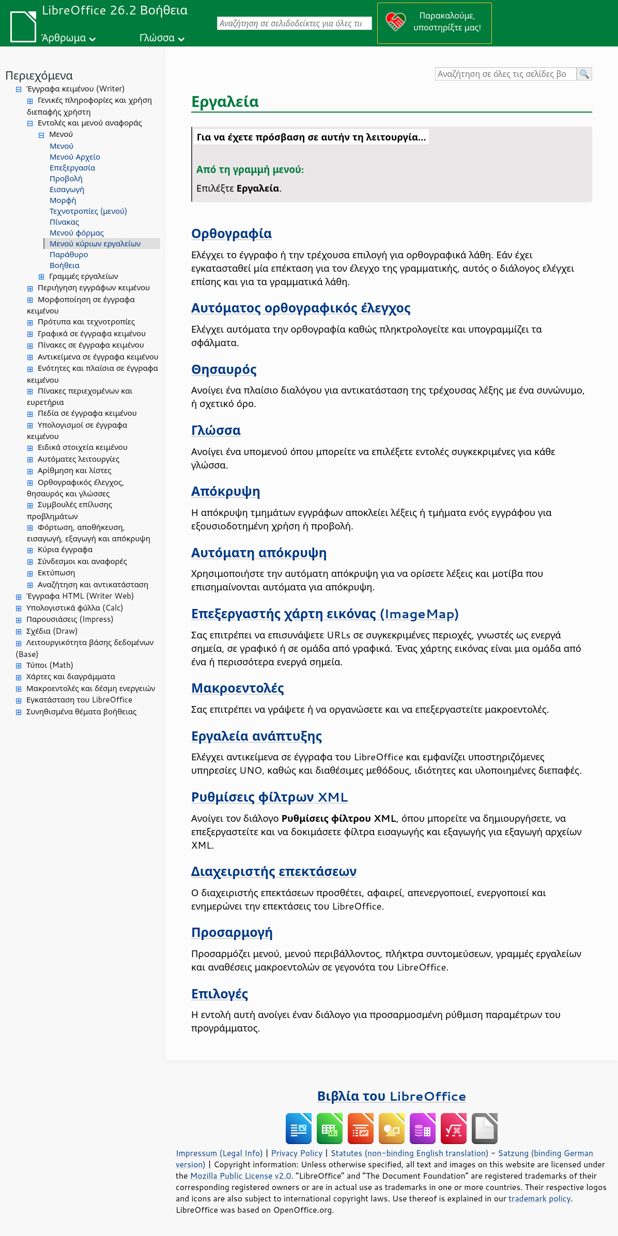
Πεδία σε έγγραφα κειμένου (87, 413)
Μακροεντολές (237, 688)
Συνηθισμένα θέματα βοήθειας (81, 711)
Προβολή (66, 178)
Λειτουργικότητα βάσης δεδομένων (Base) (84, 648)
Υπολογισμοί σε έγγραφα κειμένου (77, 430)
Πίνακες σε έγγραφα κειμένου (91, 344)
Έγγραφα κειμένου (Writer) (75, 88)
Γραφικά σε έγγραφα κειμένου (92, 333)
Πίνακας (64, 221)
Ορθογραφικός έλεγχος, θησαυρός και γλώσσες (75, 488)
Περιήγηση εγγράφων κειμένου (94, 287)
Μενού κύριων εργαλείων (95, 243)
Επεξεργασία (72, 167)
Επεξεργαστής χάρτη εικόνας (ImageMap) (325, 613)
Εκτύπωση (56, 572)
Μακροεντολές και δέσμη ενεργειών (90, 688)
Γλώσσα (157, 37)
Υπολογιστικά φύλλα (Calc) (74, 607)
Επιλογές (219, 993)
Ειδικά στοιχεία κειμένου (83, 447)
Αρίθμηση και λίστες (74, 470)
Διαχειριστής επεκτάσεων (274, 871)
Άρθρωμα (63, 37)
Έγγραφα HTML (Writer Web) (80, 595)
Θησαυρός (224, 369)
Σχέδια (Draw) (52, 630)
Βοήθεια (65, 265)
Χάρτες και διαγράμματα (70, 676)
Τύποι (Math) (49, 665)
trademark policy (539, 1198)
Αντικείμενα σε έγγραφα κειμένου (98, 356)
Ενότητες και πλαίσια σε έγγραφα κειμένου (92, 374)
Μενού (61, 134)
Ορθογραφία (231, 233)
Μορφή (63, 200)
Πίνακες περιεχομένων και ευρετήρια (80, 396)
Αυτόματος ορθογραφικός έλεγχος (301, 308)
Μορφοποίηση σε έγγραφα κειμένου (81, 305)
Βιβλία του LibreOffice (392, 1096)
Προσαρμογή (232, 932)
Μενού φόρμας (77, 232)
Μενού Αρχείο (75, 156)
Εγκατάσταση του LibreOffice (79, 699)
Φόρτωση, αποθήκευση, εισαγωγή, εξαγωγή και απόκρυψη (88, 533)
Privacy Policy (296, 1153)
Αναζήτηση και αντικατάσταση (93, 584)
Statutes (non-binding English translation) (409, 1153)
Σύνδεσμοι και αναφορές (82, 561)
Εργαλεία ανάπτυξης (256, 736)
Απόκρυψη (225, 491)
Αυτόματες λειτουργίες (78, 458)
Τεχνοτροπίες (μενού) (88, 211)
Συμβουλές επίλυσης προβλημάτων (69, 510)
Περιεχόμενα (39, 75)
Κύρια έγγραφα (65, 549)
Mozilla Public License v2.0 (240, 1175)
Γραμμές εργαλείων (83, 276)
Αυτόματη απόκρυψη (259, 552)
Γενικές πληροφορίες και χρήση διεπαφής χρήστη (89, 106)
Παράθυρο (69, 254)
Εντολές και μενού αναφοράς (90, 122)
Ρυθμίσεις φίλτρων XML (269, 797)
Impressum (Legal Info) (219, 1153)
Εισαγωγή (67, 189)
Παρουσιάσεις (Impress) (70, 619)
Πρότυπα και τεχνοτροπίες (86, 321)
